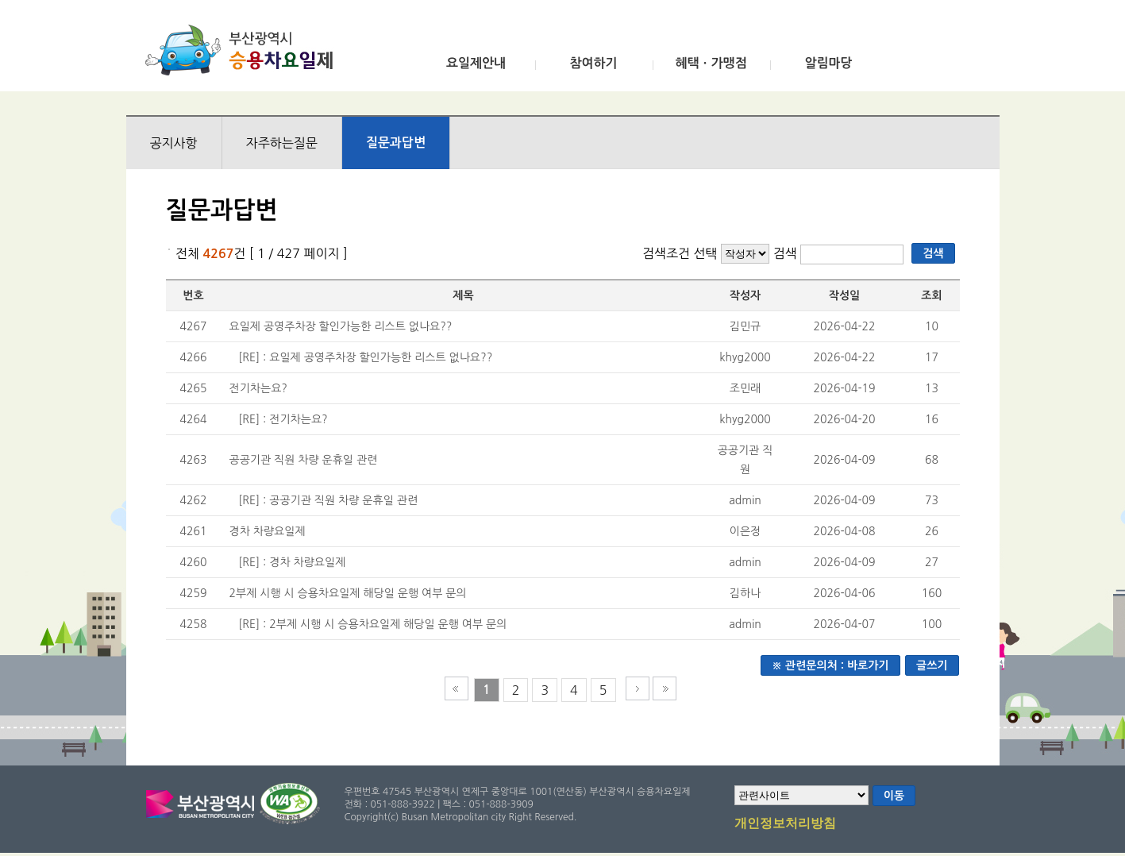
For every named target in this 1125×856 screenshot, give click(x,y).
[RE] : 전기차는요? (282, 419)
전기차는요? (258, 388)
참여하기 (593, 63)
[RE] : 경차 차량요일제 (291, 562)
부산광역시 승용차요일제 (244, 50)
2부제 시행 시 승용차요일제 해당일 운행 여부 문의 (348, 593)
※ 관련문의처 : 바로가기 (830, 665)
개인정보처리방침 (785, 824)
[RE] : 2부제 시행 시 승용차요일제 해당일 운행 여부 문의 (372, 624)
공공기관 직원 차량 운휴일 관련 (303, 459)
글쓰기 (931, 665)
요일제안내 (476, 63)
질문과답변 (396, 142)
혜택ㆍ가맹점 (710, 63)
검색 (787, 253)
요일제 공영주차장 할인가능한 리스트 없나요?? (341, 326)
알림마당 (828, 63)
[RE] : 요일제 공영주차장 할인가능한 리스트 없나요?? (365, 357)
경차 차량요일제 (267, 531)
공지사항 (174, 143)
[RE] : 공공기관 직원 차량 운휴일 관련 (328, 500)
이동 (894, 795)
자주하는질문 (282, 143)
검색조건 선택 (680, 253)
